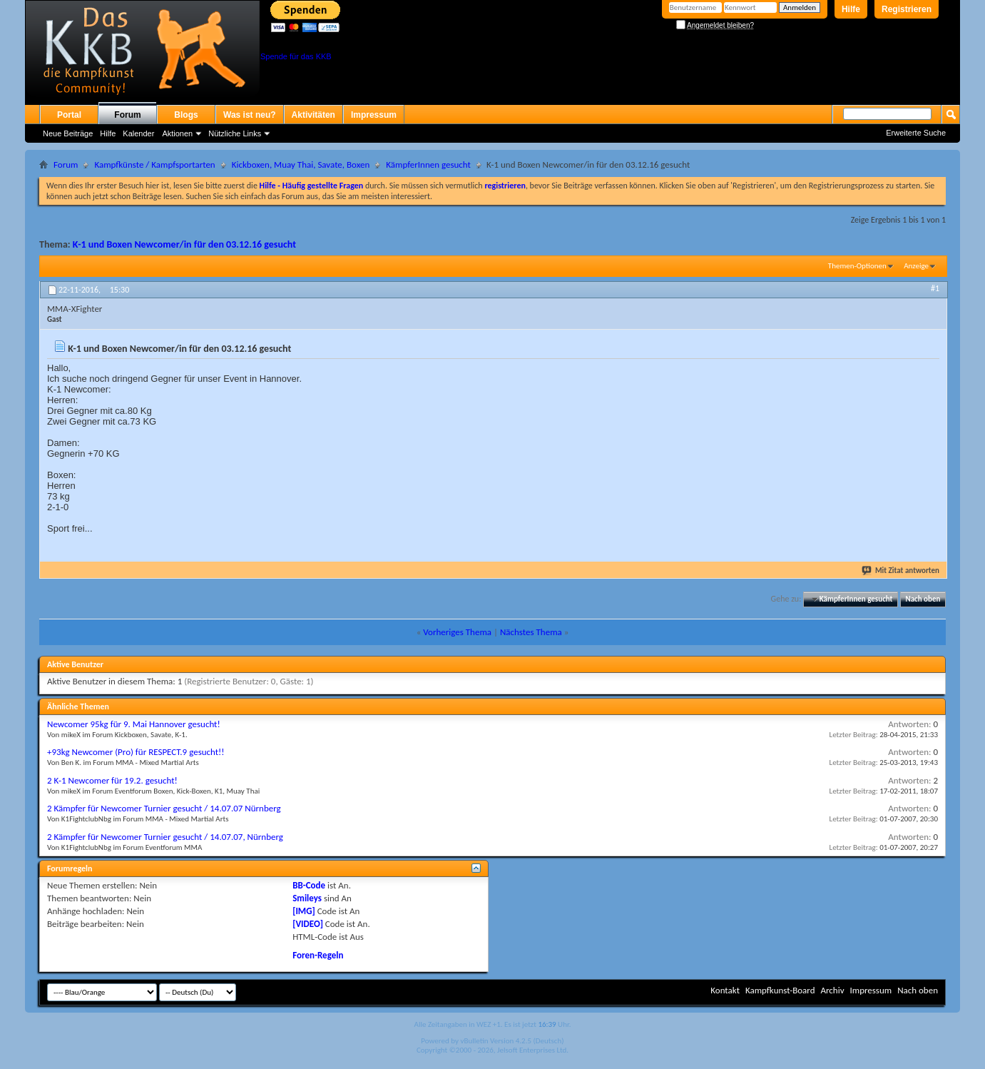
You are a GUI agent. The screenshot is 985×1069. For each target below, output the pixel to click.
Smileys (307, 898)
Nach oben (922, 599)
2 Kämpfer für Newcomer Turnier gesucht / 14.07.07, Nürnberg (165, 836)
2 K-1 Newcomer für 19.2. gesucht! (112, 780)
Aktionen (177, 133)
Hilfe (851, 9)
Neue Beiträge (68, 133)
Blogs (186, 115)
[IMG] (303, 911)
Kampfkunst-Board (780, 990)
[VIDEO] (307, 923)
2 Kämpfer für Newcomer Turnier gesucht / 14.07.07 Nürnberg (164, 808)
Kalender (138, 133)
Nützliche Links (234, 133)
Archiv (832, 990)
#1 (935, 288)
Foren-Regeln (317, 955)
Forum (127, 115)
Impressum (374, 115)
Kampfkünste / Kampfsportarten (154, 164)
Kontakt (725, 990)
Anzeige (916, 265)
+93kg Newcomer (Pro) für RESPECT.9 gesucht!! (136, 751)
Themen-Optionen (857, 265)
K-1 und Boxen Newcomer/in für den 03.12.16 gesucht (184, 244)
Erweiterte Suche (916, 132)
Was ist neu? (249, 115)
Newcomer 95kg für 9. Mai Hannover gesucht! (133, 724)
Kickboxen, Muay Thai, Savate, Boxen (301, 164)
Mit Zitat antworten (901, 570)
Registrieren (907, 9)
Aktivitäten (313, 115)
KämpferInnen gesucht (428, 164)
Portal (69, 115)
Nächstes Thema (531, 632)
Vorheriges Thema (457, 632)
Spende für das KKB (296, 56)
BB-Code (308, 885)
